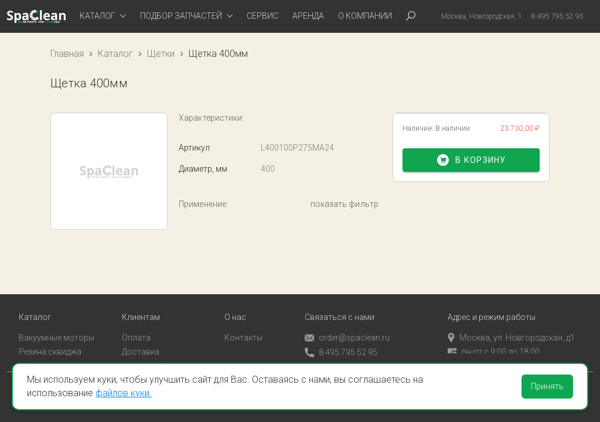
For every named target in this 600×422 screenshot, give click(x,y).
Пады (29, 357)
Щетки (161, 53)
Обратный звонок (339, 357)
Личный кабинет (153, 357)
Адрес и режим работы (492, 307)
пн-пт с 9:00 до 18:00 (494, 342)
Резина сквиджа (50, 342)
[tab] (103, 16)
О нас (235, 307)
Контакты (243, 327)
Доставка (140, 342)
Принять (547, 386)
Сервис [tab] (262, 16)
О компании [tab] (365, 16)
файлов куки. (124, 393)
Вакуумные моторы (56, 327)
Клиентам (141, 307)
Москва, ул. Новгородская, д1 (511, 327)
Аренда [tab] (308, 16)
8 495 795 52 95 (341, 343)
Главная (67, 53)
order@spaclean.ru (347, 328)
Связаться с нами (339, 307)
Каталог (115, 53)
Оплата (136, 327)
